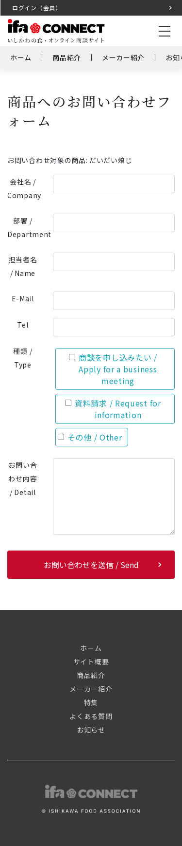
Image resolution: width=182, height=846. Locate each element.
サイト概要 (91, 661)
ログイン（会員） (37, 7)
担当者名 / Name (22, 266)
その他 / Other (90, 437)
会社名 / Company (24, 188)
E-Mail (23, 298)
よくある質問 (90, 716)
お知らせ (91, 730)
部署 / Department (26, 227)
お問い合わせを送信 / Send (91, 564)
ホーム (21, 57)
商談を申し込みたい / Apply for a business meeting (113, 368)
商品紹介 (66, 57)
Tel (22, 325)
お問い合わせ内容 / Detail (22, 478)
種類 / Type (22, 357)
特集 (91, 702)
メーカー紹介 (123, 57)
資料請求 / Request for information (113, 409)
